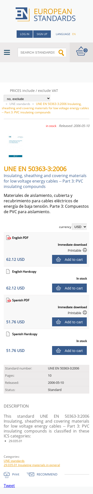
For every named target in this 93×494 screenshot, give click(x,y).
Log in (24, 34)
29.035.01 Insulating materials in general (32, 465)
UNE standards (19, 104)
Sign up (42, 34)
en (74, 34)
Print (15, 474)
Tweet (9, 485)
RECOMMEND (47, 474)
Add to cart (74, 259)
